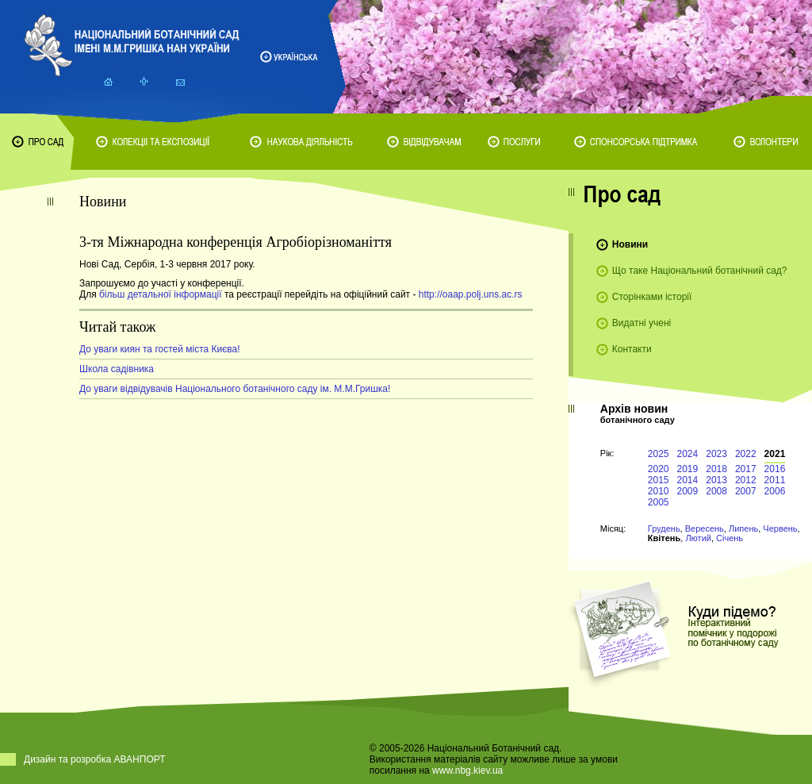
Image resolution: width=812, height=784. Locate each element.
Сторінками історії (652, 296)
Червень (780, 528)
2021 (775, 453)
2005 (658, 502)
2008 (716, 491)
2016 (775, 469)
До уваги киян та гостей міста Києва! (159, 349)
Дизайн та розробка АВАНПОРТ (95, 759)
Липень (743, 528)
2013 (716, 480)
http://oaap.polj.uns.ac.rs (471, 294)
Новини (630, 244)
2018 (716, 469)
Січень (729, 538)
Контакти (632, 349)
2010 (658, 491)
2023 (716, 453)
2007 (745, 491)
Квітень (664, 538)
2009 (688, 491)
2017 (745, 469)
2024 (688, 453)
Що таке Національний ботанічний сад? (699, 270)
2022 (745, 453)
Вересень (704, 528)
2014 (688, 480)
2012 (745, 480)
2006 (775, 491)
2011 (775, 480)
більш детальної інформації (159, 294)
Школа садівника (116, 369)
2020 (658, 469)
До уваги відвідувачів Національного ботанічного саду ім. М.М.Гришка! (234, 388)
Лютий (698, 538)
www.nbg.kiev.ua (467, 770)
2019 (688, 469)
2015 (658, 480)
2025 (658, 453)
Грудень (664, 528)
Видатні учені (641, 323)
